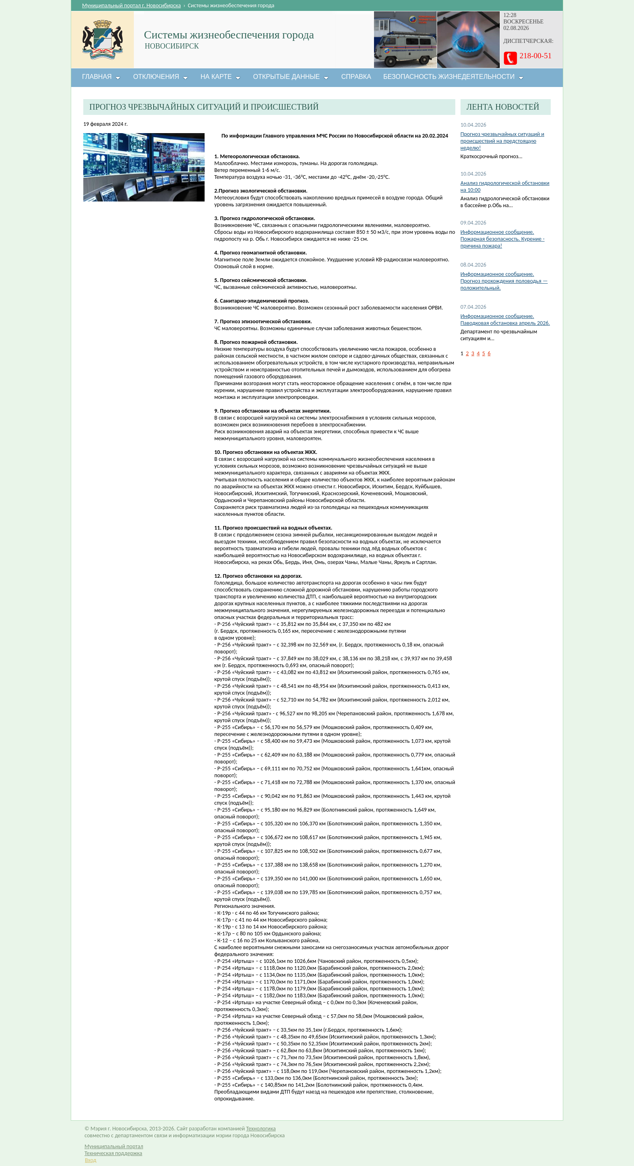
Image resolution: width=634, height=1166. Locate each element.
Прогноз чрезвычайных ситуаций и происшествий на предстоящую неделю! (502, 141)
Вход (90, 1160)
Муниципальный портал (114, 1146)
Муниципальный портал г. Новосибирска (131, 5)
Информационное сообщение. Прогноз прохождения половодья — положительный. (504, 281)
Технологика (261, 1128)
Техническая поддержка (113, 1153)
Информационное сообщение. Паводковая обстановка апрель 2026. (505, 319)
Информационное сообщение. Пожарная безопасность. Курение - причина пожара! (503, 239)
